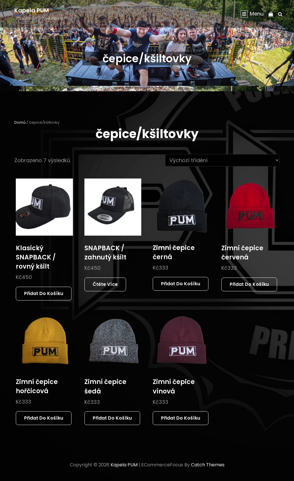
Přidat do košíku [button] (43, 293)
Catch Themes (208, 464)
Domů (20, 122)
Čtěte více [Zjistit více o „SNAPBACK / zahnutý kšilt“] (105, 284)
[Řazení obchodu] (222, 160)
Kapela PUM (31, 10)
